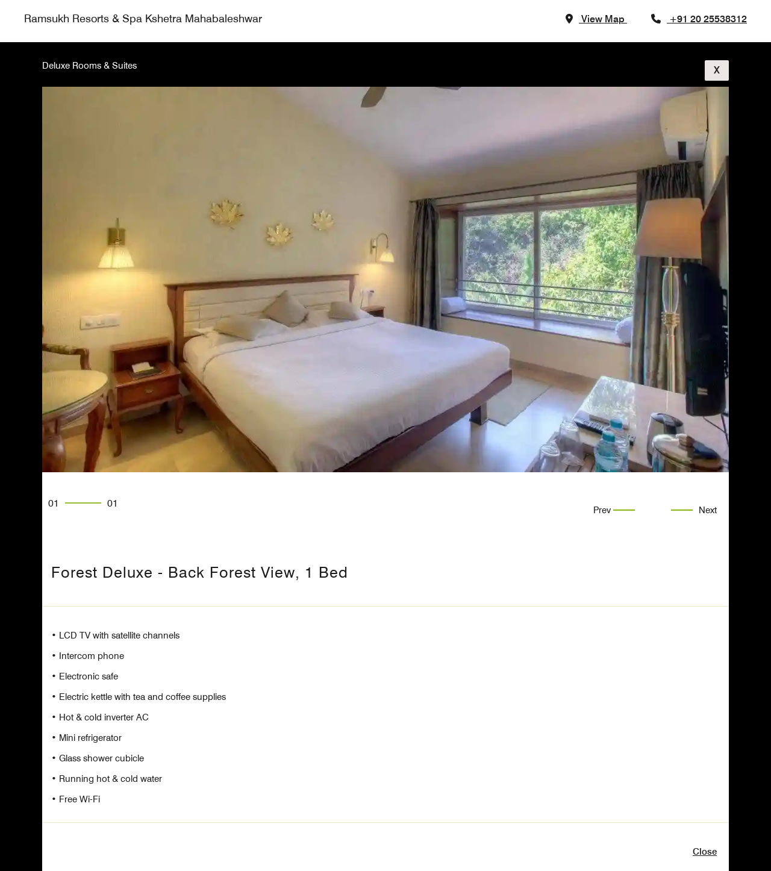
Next (708, 510)
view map (603, 19)
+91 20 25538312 (708, 19)
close (705, 851)
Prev (603, 510)
